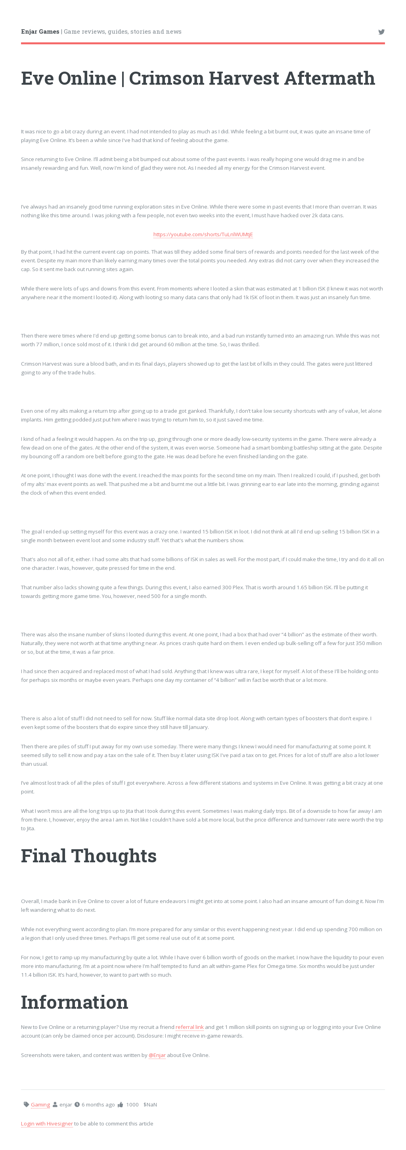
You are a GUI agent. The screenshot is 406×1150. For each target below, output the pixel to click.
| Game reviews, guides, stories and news (101, 31)
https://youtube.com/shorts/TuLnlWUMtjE (203, 234)
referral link (190, 1026)
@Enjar (157, 1055)
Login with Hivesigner (47, 1123)
